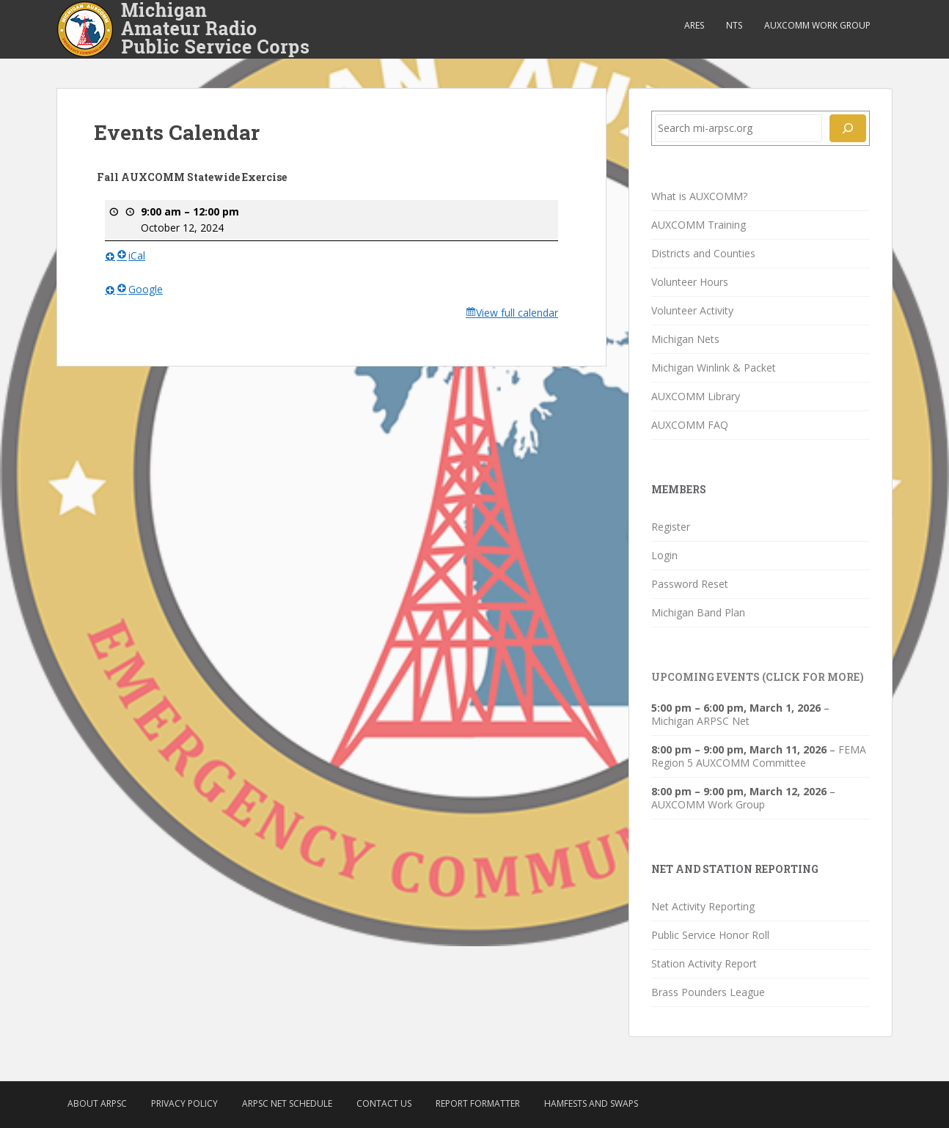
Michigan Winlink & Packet (713, 368)
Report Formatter (478, 1103)
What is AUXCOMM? (699, 196)
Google (140, 288)
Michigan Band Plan (698, 612)
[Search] (847, 128)
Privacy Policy (184, 1103)
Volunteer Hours (689, 282)
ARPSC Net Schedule (287, 1103)
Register (670, 527)
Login (664, 555)
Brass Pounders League (708, 992)
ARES (694, 25)
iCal (131, 255)
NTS (734, 25)
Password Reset (689, 584)
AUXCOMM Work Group (817, 25)
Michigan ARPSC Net (700, 721)
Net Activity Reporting (703, 906)
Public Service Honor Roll (710, 935)
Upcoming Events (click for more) (757, 677)
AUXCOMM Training (698, 225)
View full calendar (517, 313)
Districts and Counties (703, 253)
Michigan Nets (685, 339)
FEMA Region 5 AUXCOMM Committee (758, 756)
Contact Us (383, 1103)
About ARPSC (97, 1103)
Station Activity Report (704, 963)
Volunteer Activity (692, 310)
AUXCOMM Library (695, 396)
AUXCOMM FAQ (689, 425)
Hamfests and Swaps (591, 1103)
